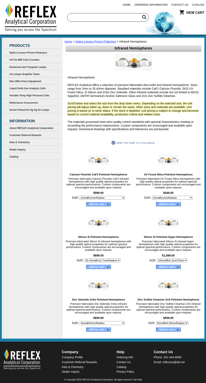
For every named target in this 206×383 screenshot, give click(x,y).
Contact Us (179, 4)
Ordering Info (124, 357)
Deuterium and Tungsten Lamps (28, 67)
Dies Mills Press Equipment (25, 81)
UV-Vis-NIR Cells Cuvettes (25, 59)
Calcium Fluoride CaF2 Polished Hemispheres (98, 174)
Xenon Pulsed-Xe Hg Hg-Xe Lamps (29, 109)
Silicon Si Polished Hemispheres (98, 236)
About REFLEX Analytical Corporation (31, 128)
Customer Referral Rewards (26, 135)
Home (127, 4)
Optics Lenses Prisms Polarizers (95, 41)
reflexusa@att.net (173, 362)
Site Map (137, 379)
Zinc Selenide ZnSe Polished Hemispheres (98, 299)
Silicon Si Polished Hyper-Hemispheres (168, 236)
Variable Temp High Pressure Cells (29, 95)
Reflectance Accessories (24, 102)
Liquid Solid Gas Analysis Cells (28, 88)
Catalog (198, 4)
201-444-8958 (172, 357)
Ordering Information (151, 4)
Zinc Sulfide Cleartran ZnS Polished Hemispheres (168, 299)
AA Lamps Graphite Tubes (25, 74)
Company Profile (72, 357)
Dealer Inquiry (18, 149)
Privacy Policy (125, 371)
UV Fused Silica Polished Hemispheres (168, 174)
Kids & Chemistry (20, 142)
